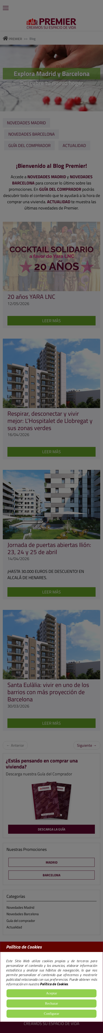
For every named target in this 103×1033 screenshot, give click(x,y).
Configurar (51, 1013)
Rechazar (51, 1003)
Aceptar (51, 993)
